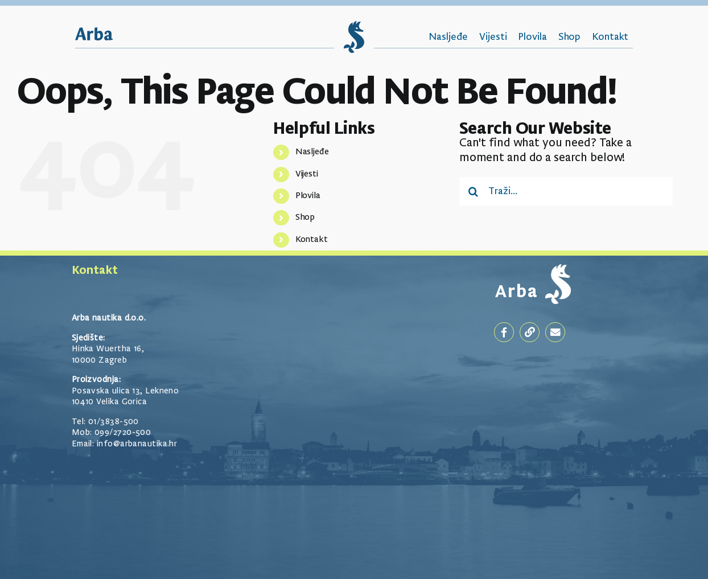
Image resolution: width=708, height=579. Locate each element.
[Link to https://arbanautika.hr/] (530, 332)
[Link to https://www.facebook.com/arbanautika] (504, 332)
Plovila (307, 195)
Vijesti (306, 174)
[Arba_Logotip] (94, 33)
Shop (305, 217)
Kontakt (311, 239)
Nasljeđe (312, 152)
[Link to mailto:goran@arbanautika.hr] (555, 332)
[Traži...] (566, 191)
